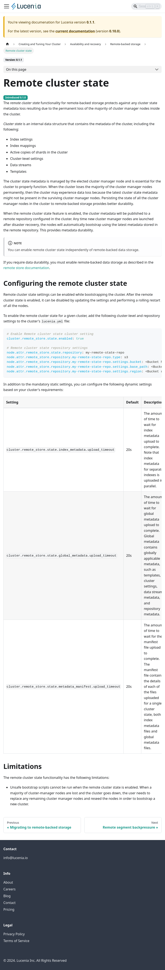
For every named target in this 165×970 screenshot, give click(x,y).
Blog (7, 896)
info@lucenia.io (15, 857)
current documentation (75, 31)
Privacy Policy (14, 934)
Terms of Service (16, 940)
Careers (9, 889)
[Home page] (7, 44)
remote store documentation (26, 267)
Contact (9, 902)
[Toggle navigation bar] (6, 6)
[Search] (146, 6)
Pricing (8, 909)
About (8, 882)
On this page (16, 69)
